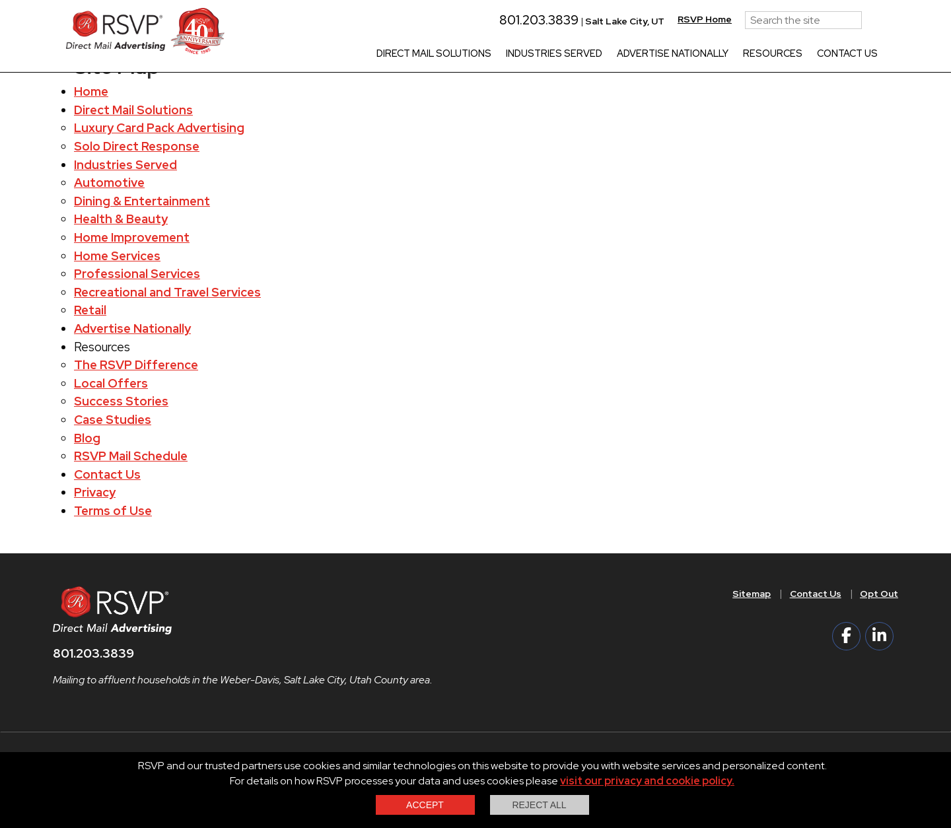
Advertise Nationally (672, 54)
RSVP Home (705, 19)
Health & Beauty (121, 219)
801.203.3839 (533, 19)
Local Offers (111, 383)
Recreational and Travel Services (167, 292)
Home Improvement (132, 237)
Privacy (95, 492)
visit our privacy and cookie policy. (647, 781)
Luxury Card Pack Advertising (159, 128)
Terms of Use (113, 510)
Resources (772, 54)
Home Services (117, 256)
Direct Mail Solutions (433, 54)
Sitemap (751, 594)
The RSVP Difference (136, 365)
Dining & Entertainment (142, 201)
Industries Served (554, 54)
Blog (87, 438)
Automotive (109, 182)
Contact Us (847, 54)
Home (91, 91)
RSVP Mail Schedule (131, 456)
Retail (90, 310)
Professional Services (137, 273)
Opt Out (879, 594)
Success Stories (121, 401)
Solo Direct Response (136, 146)
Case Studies (112, 419)
